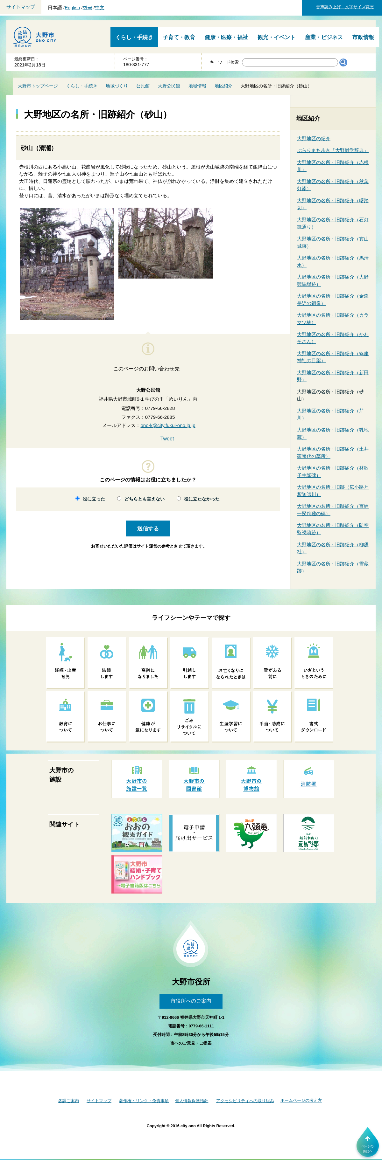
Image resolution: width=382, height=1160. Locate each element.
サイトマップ (20, 7)
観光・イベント (276, 37)
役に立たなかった (202, 499)
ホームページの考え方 (301, 1100)
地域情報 (197, 85)
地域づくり (117, 85)
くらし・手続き (134, 37)
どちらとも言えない (144, 499)
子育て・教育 (179, 37)
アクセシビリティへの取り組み (245, 1100)
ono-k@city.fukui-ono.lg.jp (167, 425)
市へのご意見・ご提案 (191, 1043)
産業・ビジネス (324, 37)
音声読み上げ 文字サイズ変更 (345, 6)
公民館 (143, 85)
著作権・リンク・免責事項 (144, 1100)
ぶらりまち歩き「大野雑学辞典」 (333, 150)
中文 (99, 7)
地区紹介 (223, 85)
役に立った (94, 499)
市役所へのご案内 (191, 1001)
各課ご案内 (68, 1100)
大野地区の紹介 (313, 138)
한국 (87, 7)
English (72, 7)
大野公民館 (169, 85)
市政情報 (363, 37)
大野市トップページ (38, 85)
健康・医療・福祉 (226, 37)
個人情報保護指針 (191, 1100)
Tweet (167, 438)
